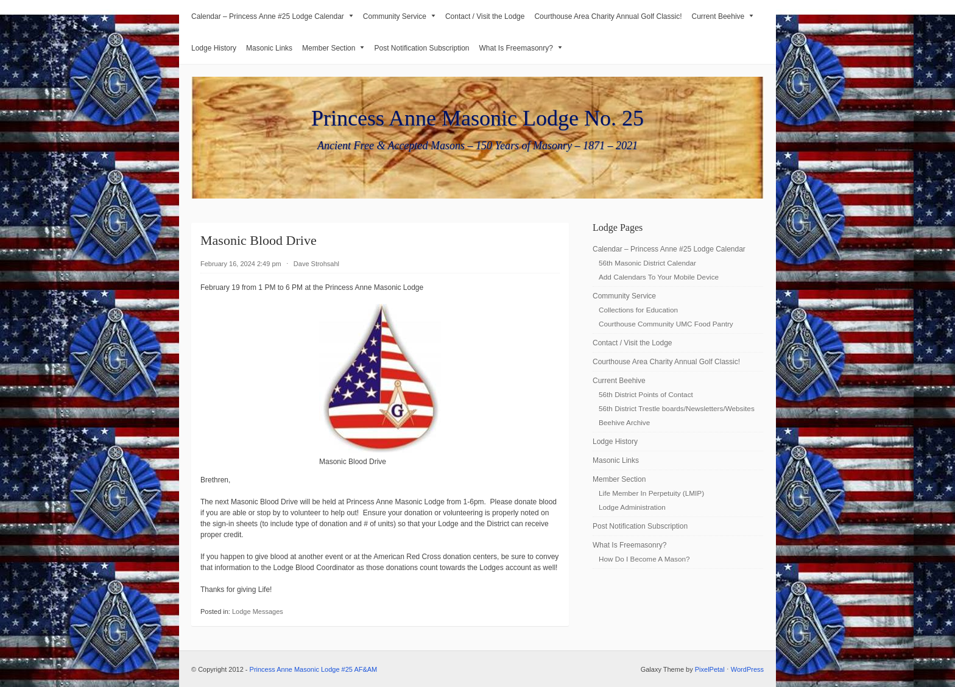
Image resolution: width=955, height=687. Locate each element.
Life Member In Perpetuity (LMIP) (651, 493)
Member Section (333, 48)
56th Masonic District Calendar (647, 263)
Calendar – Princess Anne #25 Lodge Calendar (272, 16)
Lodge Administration (632, 507)
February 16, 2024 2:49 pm (240, 263)
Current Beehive (723, 16)
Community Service (399, 16)
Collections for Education (638, 310)
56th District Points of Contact (646, 394)
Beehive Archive (624, 422)
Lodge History (213, 48)
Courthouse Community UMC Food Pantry (666, 324)
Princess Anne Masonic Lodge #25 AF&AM (314, 669)
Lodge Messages (257, 611)
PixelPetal (710, 669)
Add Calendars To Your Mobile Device (659, 277)
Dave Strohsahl (316, 263)
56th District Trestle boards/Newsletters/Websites (677, 408)
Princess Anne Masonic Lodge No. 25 (477, 118)
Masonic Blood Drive (258, 240)
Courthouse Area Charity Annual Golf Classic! (608, 16)
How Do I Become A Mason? (644, 559)
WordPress (747, 669)
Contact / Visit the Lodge (485, 16)
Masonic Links (269, 48)
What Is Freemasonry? (520, 48)
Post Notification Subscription (421, 48)
